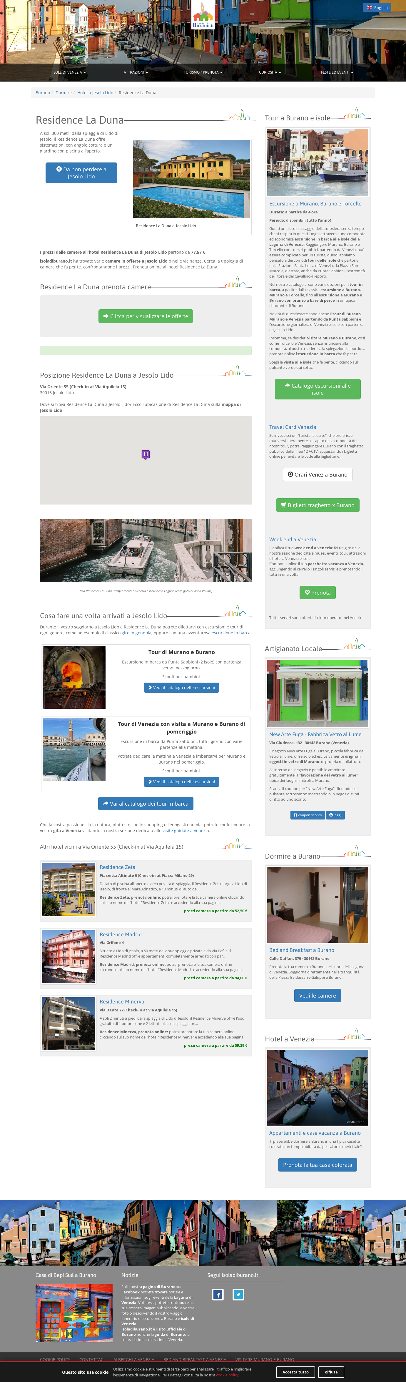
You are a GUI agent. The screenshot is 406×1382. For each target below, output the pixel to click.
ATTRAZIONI (136, 72)
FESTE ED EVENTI (337, 72)
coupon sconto (308, 814)
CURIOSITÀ (270, 72)
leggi (335, 814)
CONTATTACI (92, 1359)
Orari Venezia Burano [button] (317, 474)
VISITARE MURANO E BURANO (264, 1359)
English (377, 8)
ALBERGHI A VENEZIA (133, 1359)
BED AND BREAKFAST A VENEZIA (194, 1359)
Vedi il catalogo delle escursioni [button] (181, 687)
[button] (146, 454)
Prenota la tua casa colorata (317, 1164)
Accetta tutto (296, 1372)
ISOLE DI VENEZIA (69, 72)
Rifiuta (331, 1372)
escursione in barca (231, 633)
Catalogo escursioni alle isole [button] (318, 389)
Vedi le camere (317, 995)
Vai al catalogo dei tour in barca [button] (145, 803)
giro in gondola (136, 633)
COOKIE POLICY (55, 1359)
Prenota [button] (318, 592)
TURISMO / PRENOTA (203, 72)
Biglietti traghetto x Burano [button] (318, 505)
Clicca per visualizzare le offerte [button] (145, 316)
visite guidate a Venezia (186, 830)
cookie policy (227, 1375)
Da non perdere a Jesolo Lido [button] (81, 173)
